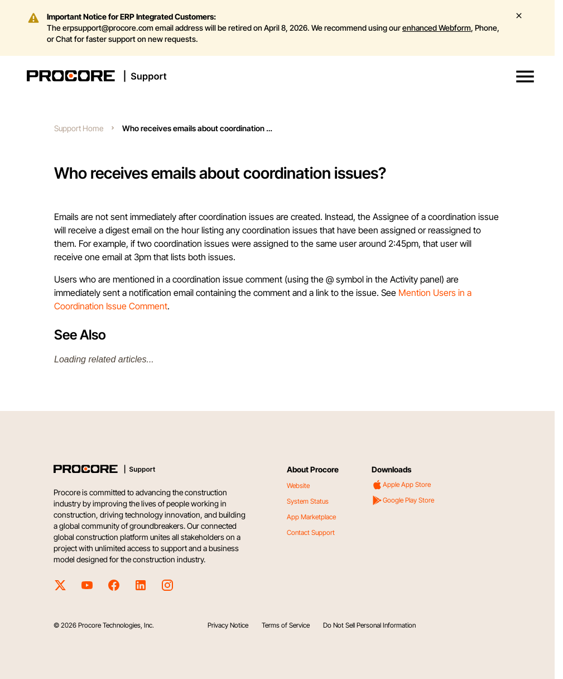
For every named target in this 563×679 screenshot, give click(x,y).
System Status (308, 501)
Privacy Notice (228, 625)
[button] (525, 76)
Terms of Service (286, 625)
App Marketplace (311, 517)
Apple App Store (401, 484)
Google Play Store (403, 500)
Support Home (78, 128)
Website (298, 485)
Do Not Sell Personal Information (369, 625)
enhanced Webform (436, 27)
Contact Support (311, 532)
